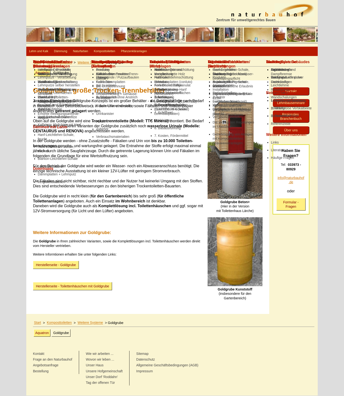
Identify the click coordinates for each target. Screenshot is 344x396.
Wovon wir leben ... (100, 360)
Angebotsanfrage (46, 366)
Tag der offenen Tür (100, 383)
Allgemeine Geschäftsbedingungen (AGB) (167, 366)
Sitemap (142, 354)
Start (37, 63)
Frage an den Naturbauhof (52, 360)
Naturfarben (115, 52)
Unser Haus (94, 366)
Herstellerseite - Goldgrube (56, 265)
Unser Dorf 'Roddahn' (102, 377)
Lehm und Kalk (46, 52)
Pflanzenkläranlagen (201, 52)
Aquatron (42, 73)
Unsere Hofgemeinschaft (104, 372)
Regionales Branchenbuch (291, 117)
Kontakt (290, 92)
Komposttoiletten (154, 52)
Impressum (144, 372)
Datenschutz (145, 360)
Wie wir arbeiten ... (99, 354)
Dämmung (82, 52)
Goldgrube (61, 73)
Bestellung (40, 372)
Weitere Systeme (90, 63)
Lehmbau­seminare (291, 103)
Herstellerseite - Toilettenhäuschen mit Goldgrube (72, 287)
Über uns (291, 131)
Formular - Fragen (291, 205)
